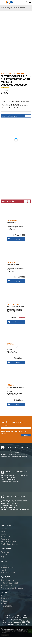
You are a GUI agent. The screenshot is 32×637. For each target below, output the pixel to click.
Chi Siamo (5, 529)
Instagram (6, 598)
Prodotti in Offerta (8, 567)
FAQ (2, 557)
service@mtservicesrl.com (20, 509)
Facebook (5, 596)
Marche (4, 565)
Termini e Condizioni (9, 541)
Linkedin (5, 603)
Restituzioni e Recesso (9, 544)
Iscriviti (26, 435)
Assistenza (5, 552)
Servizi (3, 531)
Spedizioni (5, 534)
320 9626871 (7, 606)
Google (4, 601)
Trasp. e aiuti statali (8, 572)
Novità (3, 570)
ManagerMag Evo (16, 619)
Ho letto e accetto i (7, 431)
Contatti (4, 554)
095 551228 (11, 507)
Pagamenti (5, 539)
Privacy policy (6, 536)
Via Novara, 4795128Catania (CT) (10, 581)
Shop (2, 7)
